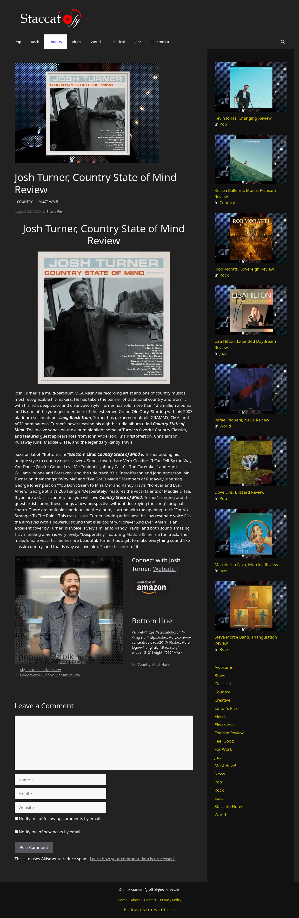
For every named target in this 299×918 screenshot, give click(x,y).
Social (220, 798)
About (136, 900)
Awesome (224, 667)
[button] (282, 41)
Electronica (160, 41)
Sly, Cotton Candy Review (40, 669)
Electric (221, 716)
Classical (117, 41)
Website (164, 569)
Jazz (137, 41)
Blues (76, 41)
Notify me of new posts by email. (50, 831)
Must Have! (161, 664)
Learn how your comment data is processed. (132, 858)
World (96, 41)
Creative (222, 700)
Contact (150, 900)
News (220, 773)
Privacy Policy (170, 900)
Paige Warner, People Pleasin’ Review (50, 675)
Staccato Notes (229, 806)
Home (122, 900)
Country (55, 41)
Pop (18, 41)
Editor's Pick (226, 708)
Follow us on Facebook (149, 909)
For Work (223, 749)
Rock (35, 41)
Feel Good (224, 741)
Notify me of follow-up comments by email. (60, 818)
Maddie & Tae (139, 534)
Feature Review (229, 733)
